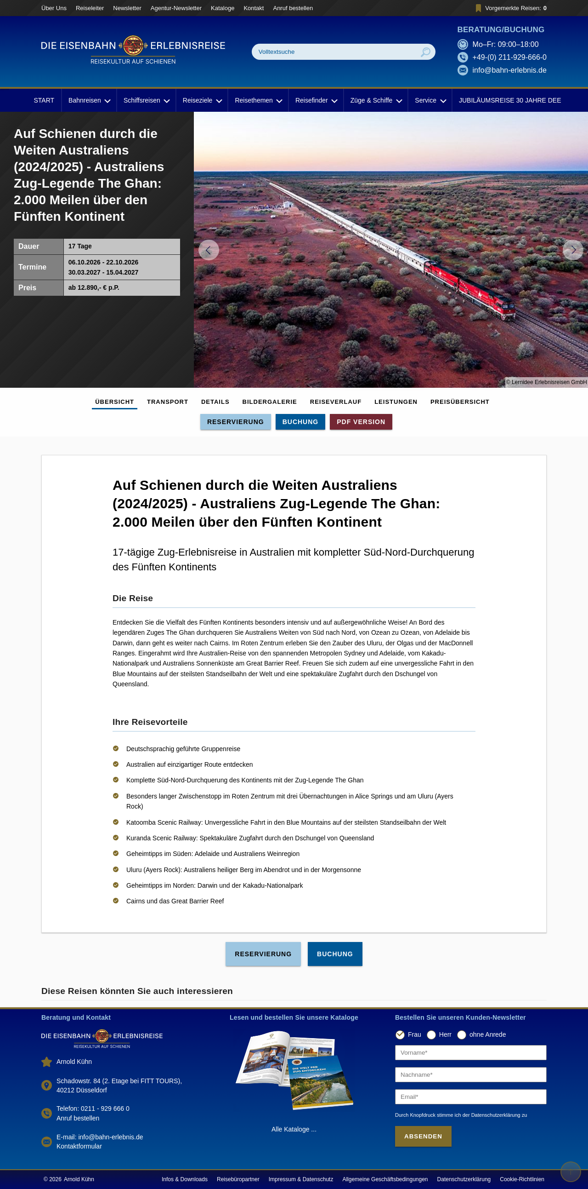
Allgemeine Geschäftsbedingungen (385, 1179)
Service (430, 100)
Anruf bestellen (293, 8)
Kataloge (222, 8)
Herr (445, 1034)
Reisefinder (315, 100)
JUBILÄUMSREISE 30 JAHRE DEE (510, 100)
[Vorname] (471, 1052)
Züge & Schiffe (376, 100)
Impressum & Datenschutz (301, 1179)
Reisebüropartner (238, 1179)
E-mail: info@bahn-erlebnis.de (100, 1137)
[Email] (471, 1096)
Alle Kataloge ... (294, 1129)
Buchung (301, 421)
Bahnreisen (88, 100)
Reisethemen (258, 100)
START (44, 100)
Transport (167, 401)
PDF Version (361, 421)
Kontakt (253, 8)
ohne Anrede (487, 1034)
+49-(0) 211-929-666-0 (510, 57)
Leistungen (396, 401)
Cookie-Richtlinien (522, 1179)
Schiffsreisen (146, 100)
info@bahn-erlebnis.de (510, 70)
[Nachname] (471, 1074)
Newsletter (127, 8)
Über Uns (54, 8)
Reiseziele (202, 100)
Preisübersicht (460, 401)
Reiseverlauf (336, 401)
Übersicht (114, 401)
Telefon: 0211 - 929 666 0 (93, 1108)
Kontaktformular (79, 1146)
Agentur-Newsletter (176, 8)
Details (215, 401)
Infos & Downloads (185, 1179)
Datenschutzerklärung (464, 1179)
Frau (414, 1034)
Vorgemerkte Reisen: (510, 8)
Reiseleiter (90, 8)
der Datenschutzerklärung (491, 1115)
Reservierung (235, 421)
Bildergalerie (270, 401)
